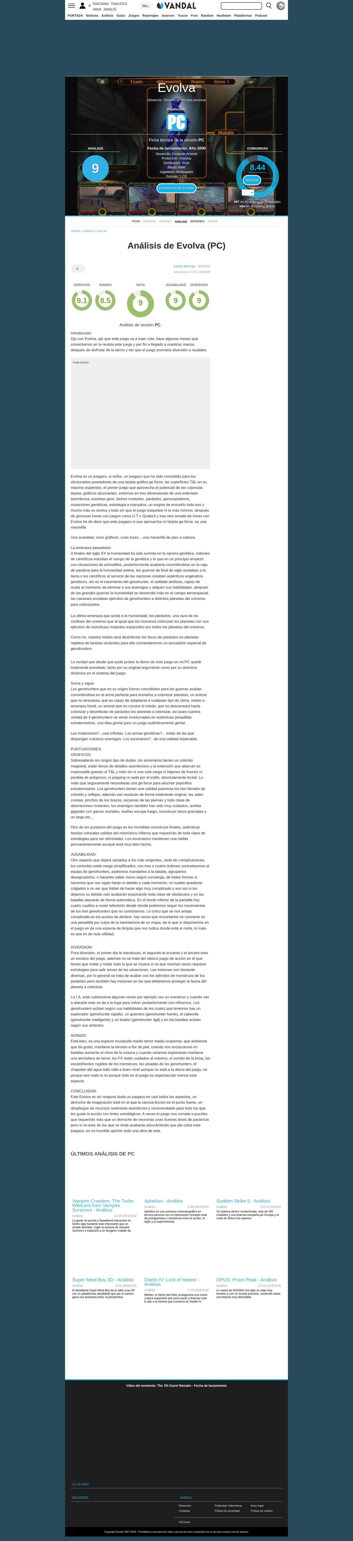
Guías (120, 15)
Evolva (176, 87)
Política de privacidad (227, 1510)
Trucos (183, 15)
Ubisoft (97, 9)
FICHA (136, 221)
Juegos (133, 15)
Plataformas (243, 15)
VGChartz (184, 1522)
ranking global (264, 206)
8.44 (257, 167)
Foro (194, 15)
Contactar (184, 1510)
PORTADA (75, 15)
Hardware (224, 15)
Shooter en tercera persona (184, 100)
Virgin (186, 163)
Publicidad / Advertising (228, 1505)
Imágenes (197, 221)
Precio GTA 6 (119, 3)
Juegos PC (110, 9)
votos (257, 203)
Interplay (185, 158)
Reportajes (150, 15)
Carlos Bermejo (184, 266)
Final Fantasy (101, 3)
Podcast (261, 15)
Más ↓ (145, 5)
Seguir (252, 180)
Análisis (107, 15)
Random (207, 15)
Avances (168, 15)
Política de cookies (262, 1510)
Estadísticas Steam (176, 188)
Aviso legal (257, 1505)
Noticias (92, 15)
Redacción (185, 1505)
